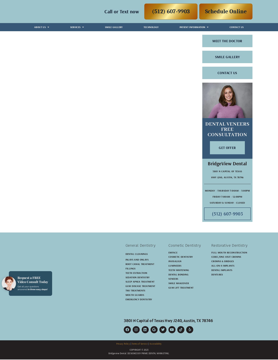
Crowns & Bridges (222, 262)
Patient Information (194, 27)
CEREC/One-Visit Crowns (226, 257)
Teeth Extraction (136, 273)
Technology (151, 27)
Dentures (217, 275)
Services (77, 27)
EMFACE (172, 253)
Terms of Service (140, 344)
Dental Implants (221, 270)
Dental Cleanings (137, 254)
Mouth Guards (135, 295)
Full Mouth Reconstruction (229, 253)
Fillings (131, 269)
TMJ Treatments (135, 291)
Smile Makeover (178, 284)
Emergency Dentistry (139, 299)
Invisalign (175, 262)
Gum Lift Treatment (180, 288)
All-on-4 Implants (222, 266)
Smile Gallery (114, 27)
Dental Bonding (178, 275)
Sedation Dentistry (137, 277)
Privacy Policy (123, 344)
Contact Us (237, 27)
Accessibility (155, 344)
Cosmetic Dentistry (180, 257)
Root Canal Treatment (140, 264)
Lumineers (174, 266)
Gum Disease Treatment (140, 286)
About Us (41, 27)
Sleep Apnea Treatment (140, 282)
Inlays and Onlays (137, 260)
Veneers (173, 279)
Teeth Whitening (178, 270)
